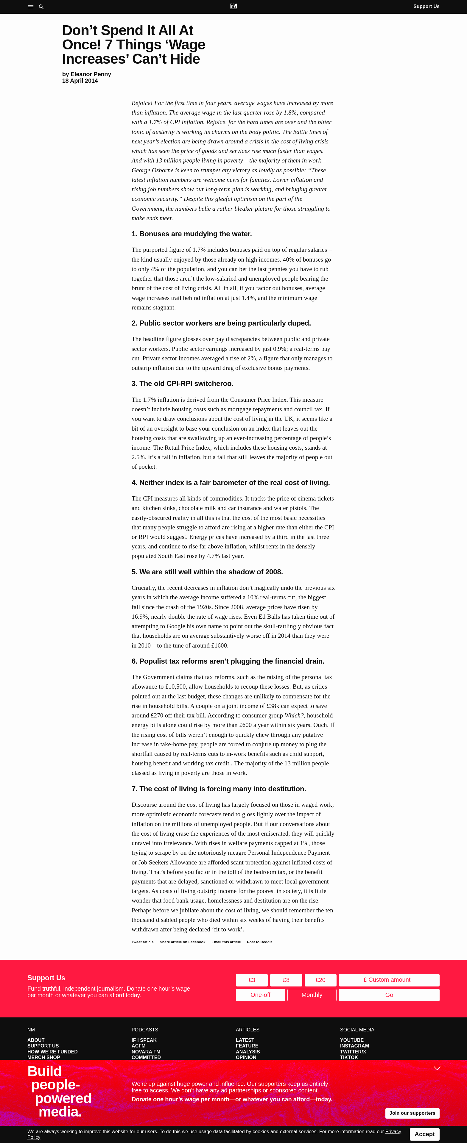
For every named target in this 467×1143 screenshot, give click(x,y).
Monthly (311, 995)
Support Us (426, 6)
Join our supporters (412, 1113)
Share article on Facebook (182, 942)
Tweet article (143, 942)
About (36, 1040)
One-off (260, 995)
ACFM (139, 1045)
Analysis (248, 1051)
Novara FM (146, 1051)
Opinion (246, 1057)
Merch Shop (43, 1057)
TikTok (349, 1057)
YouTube (352, 1040)
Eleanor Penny (91, 74)
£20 (321, 980)
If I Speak (144, 1040)
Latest (245, 1040)
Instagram (354, 1045)
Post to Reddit (259, 942)
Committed (146, 1057)
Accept (425, 1134)
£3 (252, 980)
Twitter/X (353, 1051)
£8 (286, 980)
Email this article (226, 942)
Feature (247, 1045)
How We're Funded (52, 1051)
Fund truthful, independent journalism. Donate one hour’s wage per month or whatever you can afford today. (108, 991)
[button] (32, 7)
